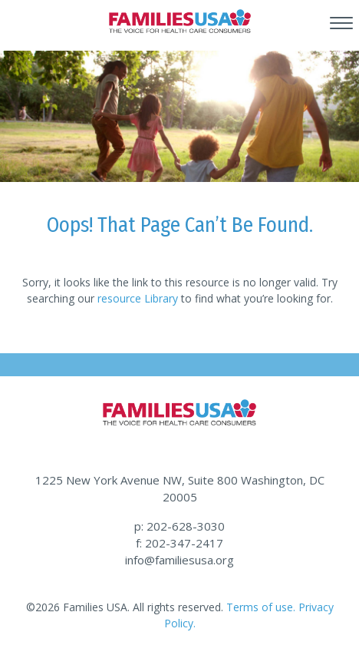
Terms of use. (260, 607)
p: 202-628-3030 (179, 526)
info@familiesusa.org (179, 559)
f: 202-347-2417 (179, 543)
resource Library (137, 298)
